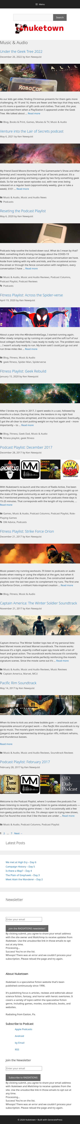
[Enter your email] (24, 919)
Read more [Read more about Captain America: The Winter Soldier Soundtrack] (62, 660)
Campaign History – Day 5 (20, 866)
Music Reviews (59, 669)
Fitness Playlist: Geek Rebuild (23, 371)
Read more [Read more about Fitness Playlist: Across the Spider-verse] (31, 349)
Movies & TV (42, 122)
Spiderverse (39, 362)
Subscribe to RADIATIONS (23, 1077)
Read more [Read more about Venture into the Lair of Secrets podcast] (22, 188)
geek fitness (10, 362)
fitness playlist (11, 438)
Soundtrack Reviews (62, 752)
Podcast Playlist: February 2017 (25, 761)
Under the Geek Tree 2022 (21, 51)
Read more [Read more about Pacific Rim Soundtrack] (6, 744)
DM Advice (9, 522)
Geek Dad (24, 433)
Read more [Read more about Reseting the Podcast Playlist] (31, 268)
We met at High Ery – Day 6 (21, 862)
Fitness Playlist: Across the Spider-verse (31, 295)
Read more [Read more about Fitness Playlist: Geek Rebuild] (27, 425)
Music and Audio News (34, 197)
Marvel (27, 673)
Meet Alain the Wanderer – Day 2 (24, 879)
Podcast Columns (60, 277)
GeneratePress (55, 1119)
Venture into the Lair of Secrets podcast (32, 131)
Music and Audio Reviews (35, 277)
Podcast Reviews (28, 281)
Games (30, 122)
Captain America (12, 673)
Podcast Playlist (8, 281)
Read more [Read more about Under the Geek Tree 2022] (34, 113)
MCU (35, 673)
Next (18, 833)
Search (60, 17)
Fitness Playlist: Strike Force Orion (27, 531)
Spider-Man (24, 362)
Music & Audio (59, 122)
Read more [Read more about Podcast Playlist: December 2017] (6, 504)
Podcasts (8, 201)
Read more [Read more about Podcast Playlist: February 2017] (68, 815)
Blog (5, 122)
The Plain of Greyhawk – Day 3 (23, 875)
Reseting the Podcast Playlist (23, 210)
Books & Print (17, 122)
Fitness (14, 357)
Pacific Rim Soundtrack (18, 682)
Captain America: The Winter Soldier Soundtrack (38, 603)
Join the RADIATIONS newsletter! (27, 928)
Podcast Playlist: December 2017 (26, 447)
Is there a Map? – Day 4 (19, 870)
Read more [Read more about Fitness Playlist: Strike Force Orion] (67, 585)
